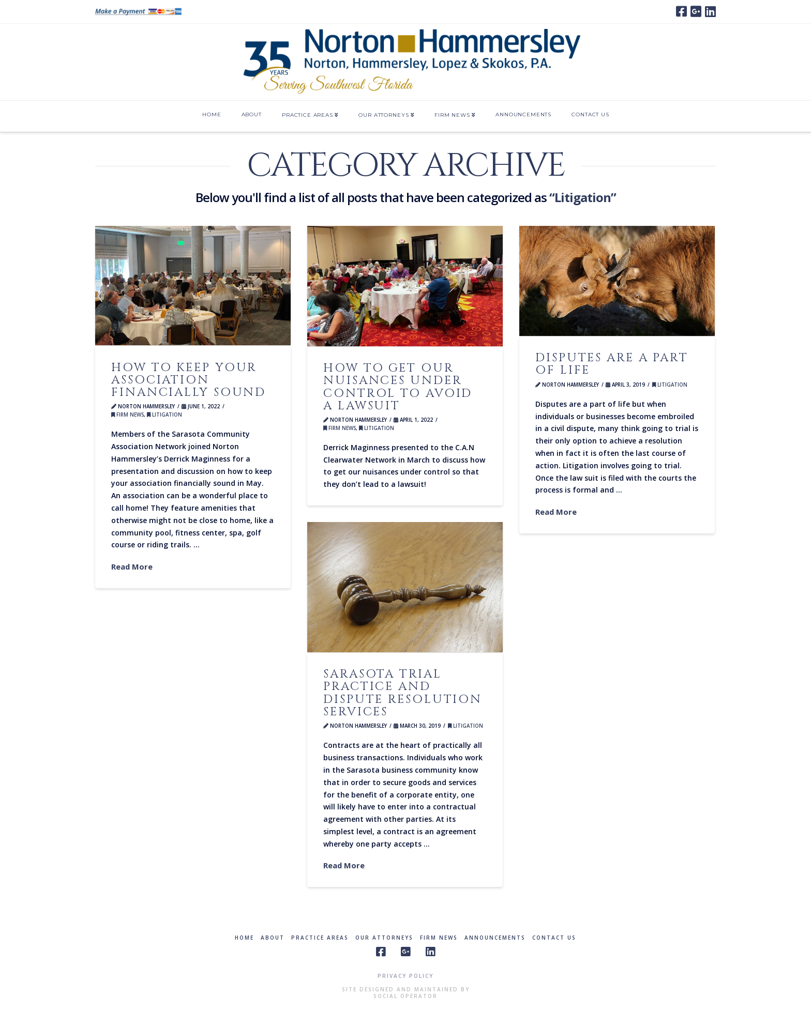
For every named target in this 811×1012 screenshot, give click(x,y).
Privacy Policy (405, 975)
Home (244, 937)
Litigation (164, 414)
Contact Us (554, 937)
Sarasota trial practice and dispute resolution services (402, 693)
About (272, 937)
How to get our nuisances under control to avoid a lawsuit (397, 387)
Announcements (494, 937)
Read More (132, 566)
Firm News (127, 414)
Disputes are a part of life (611, 363)
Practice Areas (320, 937)
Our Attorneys (384, 937)
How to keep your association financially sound (188, 380)
